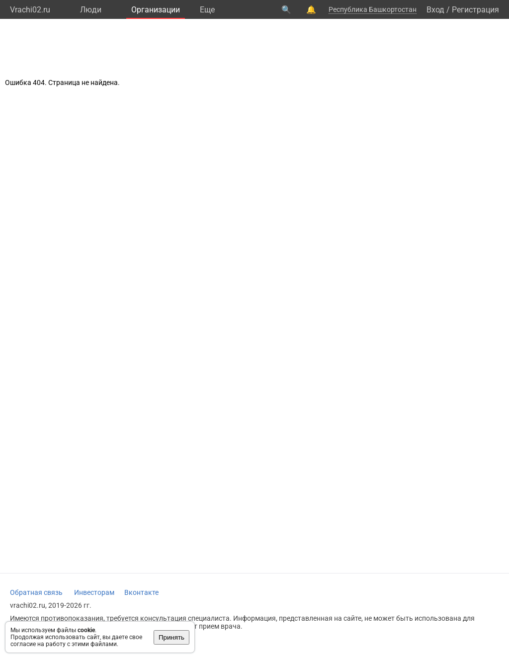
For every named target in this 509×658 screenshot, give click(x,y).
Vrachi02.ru (30, 9)
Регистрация (475, 9)
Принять (171, 637)
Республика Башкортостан (373, 9)
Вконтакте (141, 592)
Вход (435, 9)
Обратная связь (36, 592)
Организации (155, 9)
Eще (207, 9)
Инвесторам (94, 592)
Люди (90, 9)
